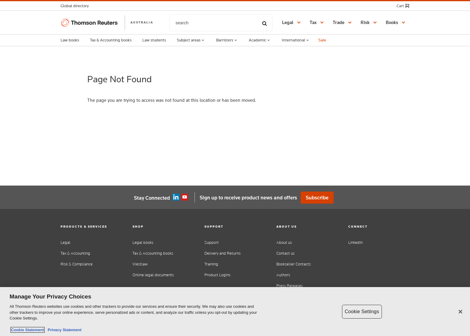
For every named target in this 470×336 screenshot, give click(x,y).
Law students (154, 40)
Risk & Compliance (77, 264)
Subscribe (317, 197)
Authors (283, 274)
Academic (260, 40)
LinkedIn (355, 242)
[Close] (460, 311)
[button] (76, 6)
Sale (322, 40)
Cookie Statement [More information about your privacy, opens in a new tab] (27, 330)
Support (211, 242)
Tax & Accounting (75, 253)
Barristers (227, 40)
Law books (70, 40)
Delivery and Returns (222, 253)
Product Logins (217, 274)
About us (284, 242)
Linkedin (176, 197)
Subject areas (191, 40)
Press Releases (289, 285)
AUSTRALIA (141, 22)
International (296, 40)
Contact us (285, 253)
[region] (235, 311)
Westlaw (139, 264)
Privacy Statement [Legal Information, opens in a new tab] (64, 330)
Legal (65, 242)
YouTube (184, 197)
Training (211, 264)
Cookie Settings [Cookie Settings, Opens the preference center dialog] (362, 311)
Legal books (142, 242)
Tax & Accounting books (111, 40)
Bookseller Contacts (293, 264)
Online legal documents (153, 274)
